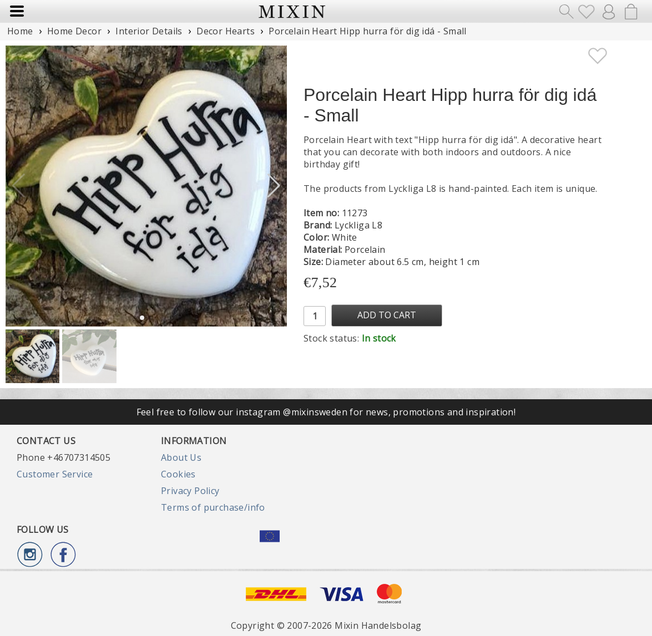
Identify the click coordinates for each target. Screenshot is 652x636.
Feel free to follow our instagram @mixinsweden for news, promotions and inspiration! (326, 412)
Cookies (178, 474)
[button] (273, 186)
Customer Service (55, 474)
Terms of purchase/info (213, 507)
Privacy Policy (190, 491)
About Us (181, 457)
